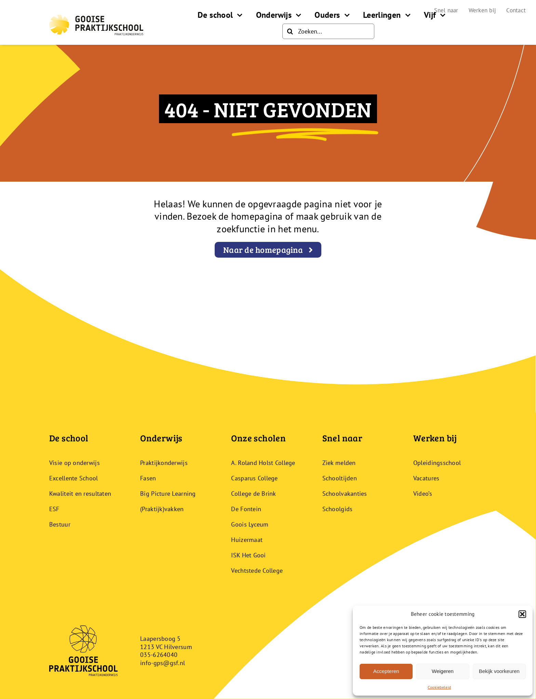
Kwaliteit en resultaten (80, 493)
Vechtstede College (257, 570)
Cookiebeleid (439, 687)
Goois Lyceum (249, 524)
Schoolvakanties (344, 493)
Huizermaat (247, 540)
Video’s (422, 493)
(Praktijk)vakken (162, 509)
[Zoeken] (290, 31)
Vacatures (426, 478)
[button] (522, 614)
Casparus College (254, 478)
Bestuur (59, 524)
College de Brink (253, 493)
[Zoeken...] (328, 31)
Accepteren (386, 671)
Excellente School (73, 478)
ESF (54, 509)
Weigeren (443, 671)
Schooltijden (339, 478)
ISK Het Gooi (248, 555)
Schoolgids (337, 509)
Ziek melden (339, 463)
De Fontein (246, 509)
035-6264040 (158, 655)
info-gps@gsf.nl (162, 663)
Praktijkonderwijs (164, 463)
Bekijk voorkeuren (499, 671)
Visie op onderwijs (74, 463)
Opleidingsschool (437, 463)
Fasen (148, 478)
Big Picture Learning (168, 493)
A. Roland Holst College (263, 463)
